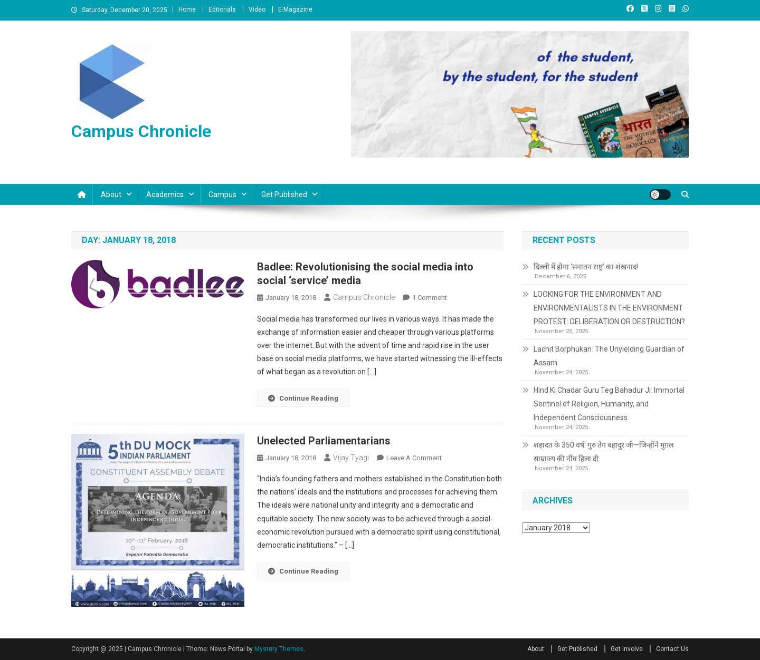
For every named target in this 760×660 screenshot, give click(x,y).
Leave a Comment (414, 458)
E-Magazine (295, 9)
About (111, 194)
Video (257, 9)
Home (187, 9)
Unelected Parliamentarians (324, 440)
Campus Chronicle (141, 131)
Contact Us (672, 649)
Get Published (284, 194)
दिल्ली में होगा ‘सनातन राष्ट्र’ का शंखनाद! (586, 267)
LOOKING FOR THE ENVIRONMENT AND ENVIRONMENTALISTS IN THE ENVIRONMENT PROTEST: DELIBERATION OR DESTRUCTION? (609, 308)
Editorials (222, 9)
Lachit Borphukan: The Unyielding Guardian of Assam (609, 356)
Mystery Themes (278, 649)
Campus (222, 194)
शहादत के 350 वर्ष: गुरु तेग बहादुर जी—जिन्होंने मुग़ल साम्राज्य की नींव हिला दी (603, 452)
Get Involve (627, 649)
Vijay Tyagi (351, 457)
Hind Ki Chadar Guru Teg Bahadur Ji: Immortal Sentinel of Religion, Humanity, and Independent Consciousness (609, 404)
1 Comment (429, 298)
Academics (165, 194)
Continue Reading (303, 398)
